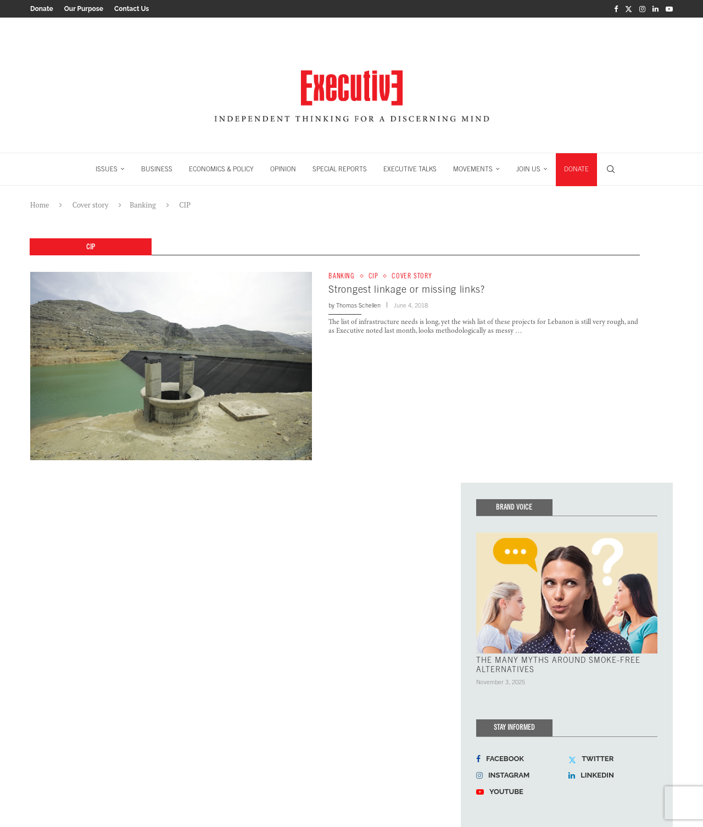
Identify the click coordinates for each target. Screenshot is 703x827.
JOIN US (528, 169)
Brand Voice (514, 506)
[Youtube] (669, 9)
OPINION (283, 169)
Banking (142, 205)
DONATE (576, 169)
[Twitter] (628, 9)
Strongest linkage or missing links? (406, 289)
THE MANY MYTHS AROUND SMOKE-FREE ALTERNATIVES (558, 664)
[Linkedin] (655, 9)
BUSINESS (156, 169)
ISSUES (107, 169)
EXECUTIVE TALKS (410, 169)
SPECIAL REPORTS (340, 169)
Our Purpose (83, 9)
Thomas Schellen (358, 305)
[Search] (610, 169)
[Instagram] (642, 9)
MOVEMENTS (473, 169)
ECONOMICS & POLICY (221, 169)
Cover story (90, 205)
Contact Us (131, 9)
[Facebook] (616, 9)
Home (39, 205)
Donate (41, 9)
